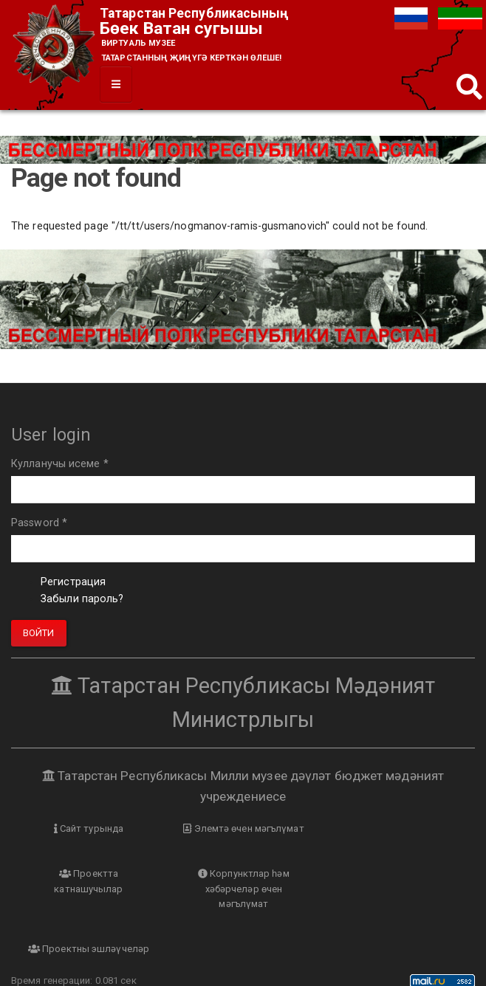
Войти (39, 632)
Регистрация (73, 582)
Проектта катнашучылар (397, 837)
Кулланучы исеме (60, 464)
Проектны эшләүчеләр (243, 888)
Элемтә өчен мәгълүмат (243, 829)
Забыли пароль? (82, 599)
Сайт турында (88, 829)
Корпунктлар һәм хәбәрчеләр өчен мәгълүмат (88, 904)
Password (39, 523)
